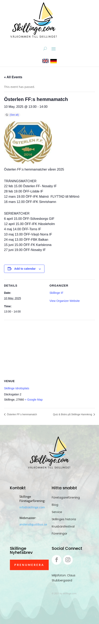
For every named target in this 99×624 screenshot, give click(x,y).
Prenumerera (29, 564)
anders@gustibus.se (33, 524)
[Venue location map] (49, 349)
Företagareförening (66, 497)
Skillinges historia (64, 519)
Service (57, 512)
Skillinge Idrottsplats (16, 388)
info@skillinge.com (32, 507)
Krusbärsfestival (63, 526)
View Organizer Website (65, 300)
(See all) (14, 114)
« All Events (13, 77)
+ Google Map (34, 399)
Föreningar (59, 533)
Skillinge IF (56, 292)
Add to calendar (25, 268)
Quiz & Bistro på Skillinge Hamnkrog (73, 414)
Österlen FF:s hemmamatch (21, 414)
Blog (55, 505)
